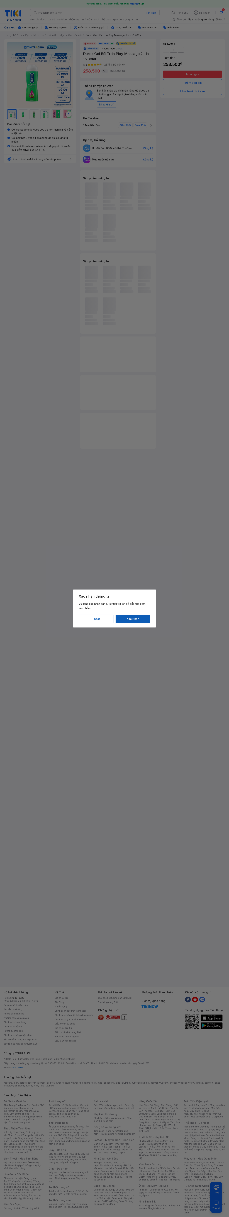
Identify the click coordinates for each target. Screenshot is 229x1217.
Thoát (96, 618)
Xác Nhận (133, 618)
